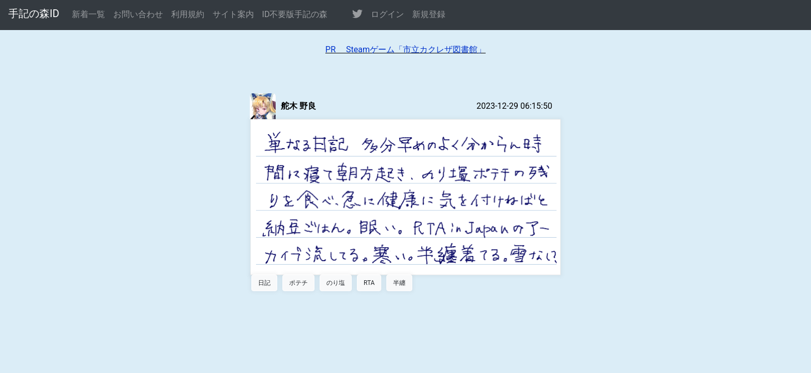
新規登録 (428, 14)
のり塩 (335, 282)
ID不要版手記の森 (295, 14)
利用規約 (187, 14)
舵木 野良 (298, 106)
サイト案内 (233, 14)
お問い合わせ (138, 14)
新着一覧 (88, 14)
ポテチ (298, 282)
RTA (369, 282)
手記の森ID (33, 13)
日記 (264, 282)
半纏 (399, 282)
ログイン (387, 14)
